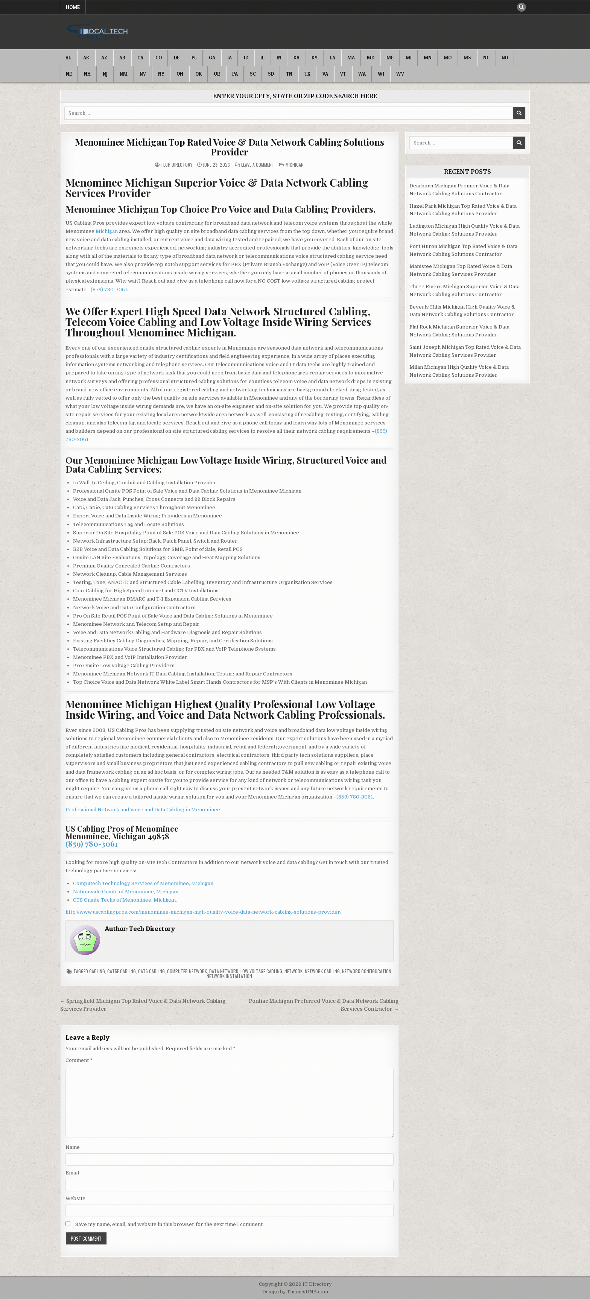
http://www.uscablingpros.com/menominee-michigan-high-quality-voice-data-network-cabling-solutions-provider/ (203, 912)
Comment (79, 1060)
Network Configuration (366, 971)
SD (271, 74)
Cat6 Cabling (151, 971)
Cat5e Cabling (121, 971)
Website (75, 1198)
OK (198, 74)
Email (72, 1173)
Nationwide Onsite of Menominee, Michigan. (126, 891)
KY (315, 58)
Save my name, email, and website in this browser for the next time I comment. (169, 1224)
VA (325, 74)
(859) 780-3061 (109, 289)
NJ (105, 74)
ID (246, 58)
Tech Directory (176, 165)
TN (289, 74)
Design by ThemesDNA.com (295, 1291)
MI (409, 58)
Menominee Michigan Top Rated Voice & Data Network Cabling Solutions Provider (229, 147)
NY (161, 74)
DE (176, 58)
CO (158, 58)
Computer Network (187, 971)
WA (362, 74)
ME (390, 58)
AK (86, 58)
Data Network (223, 971)
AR (122, 58)
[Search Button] (521, 7)
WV (400, 74)
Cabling (97, 971)
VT (343, 74)
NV (143, 74)
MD (370, 58)
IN (279, 58)
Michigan (295, 164)
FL (194, 58)
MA (351, 58)
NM (124, 74)
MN (428, 58)
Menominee (205, 809)
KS (296, 58)
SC (253, 74)
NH (87, 74)
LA (332, 58)
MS (467, 58)
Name (72, 1147)
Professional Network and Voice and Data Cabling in (128, 809)
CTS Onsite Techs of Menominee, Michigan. (125, 900)
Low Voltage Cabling (261, 971)
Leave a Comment (257, 165)
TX (307, 74)
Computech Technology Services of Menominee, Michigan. (143, 883)
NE (69, 74)
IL (262, 58)
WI (381, 74)
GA (212, 58)
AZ (104, 58)
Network (293, 971)
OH (179, 74)
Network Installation (229, 976)
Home (73, 7)
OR (217, 74)
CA (140, 58)
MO (448, 58)
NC (486, 58)
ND (505, 58)
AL (68, 58)
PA (235, 74)
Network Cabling (322, 971)
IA (229, 58)
